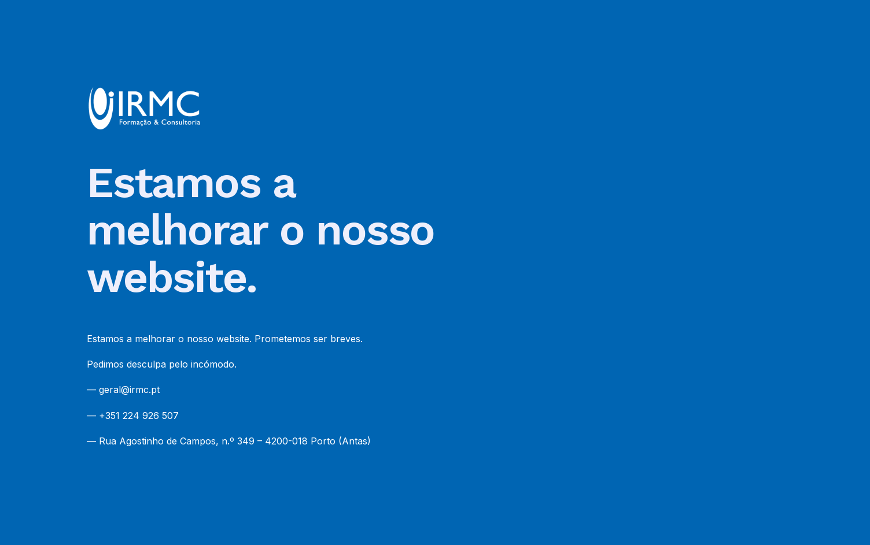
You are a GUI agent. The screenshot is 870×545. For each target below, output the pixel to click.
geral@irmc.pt (129, 389)
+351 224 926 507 (139, 415)
